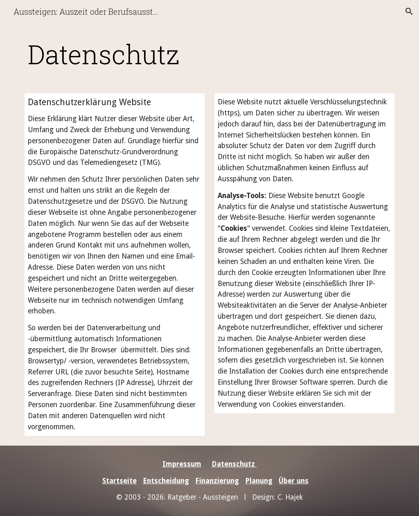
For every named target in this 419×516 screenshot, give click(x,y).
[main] (178, 54)
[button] (409, 11)
